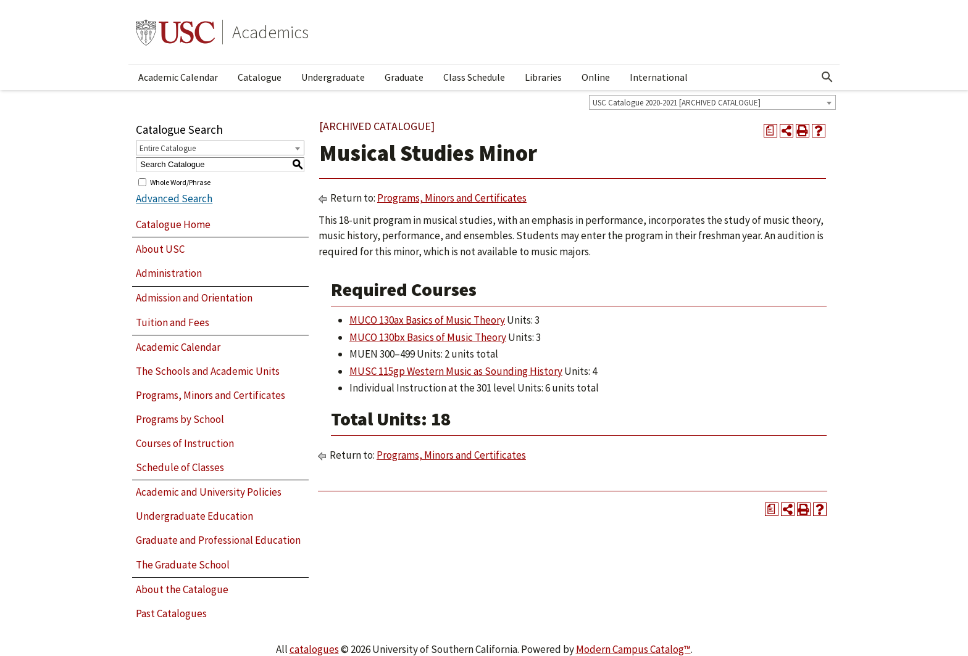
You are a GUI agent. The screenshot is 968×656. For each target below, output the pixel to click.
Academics (270, 32)
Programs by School (180, 419)
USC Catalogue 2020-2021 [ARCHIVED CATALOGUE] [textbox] (677, 102)
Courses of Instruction (185, 443)
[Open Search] (827, 77)
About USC (160, 249)
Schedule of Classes (180, 467)
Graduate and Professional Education (218, 540)
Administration (169, 273)
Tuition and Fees (172, 322)
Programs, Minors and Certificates (210, 395)
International (659, 77)
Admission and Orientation (194, 298)
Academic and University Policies (209, 492)
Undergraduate (333, 77)
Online (596, 77)
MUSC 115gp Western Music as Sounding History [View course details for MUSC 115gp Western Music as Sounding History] (455, 371)
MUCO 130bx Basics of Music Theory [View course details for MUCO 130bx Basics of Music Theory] (427, 337)
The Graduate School (183, 565)
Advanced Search (174, 198)
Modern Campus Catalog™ (633, 649)
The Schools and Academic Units (208, 371)
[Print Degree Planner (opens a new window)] (770, 130)
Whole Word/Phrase (180, 181)
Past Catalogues (171, 613)
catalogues (314, 649)
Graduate (404, 77)
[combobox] (712, 102)
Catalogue (260, 77)
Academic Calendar (178, 77)
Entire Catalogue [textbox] (168, 148)
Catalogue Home (173, 224)
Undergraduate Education (194, 516)
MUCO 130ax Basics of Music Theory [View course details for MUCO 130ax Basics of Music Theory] (427, 320)
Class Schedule (474, 77)
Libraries (543, 77)
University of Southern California (175, 32)
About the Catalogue (182, 589)
